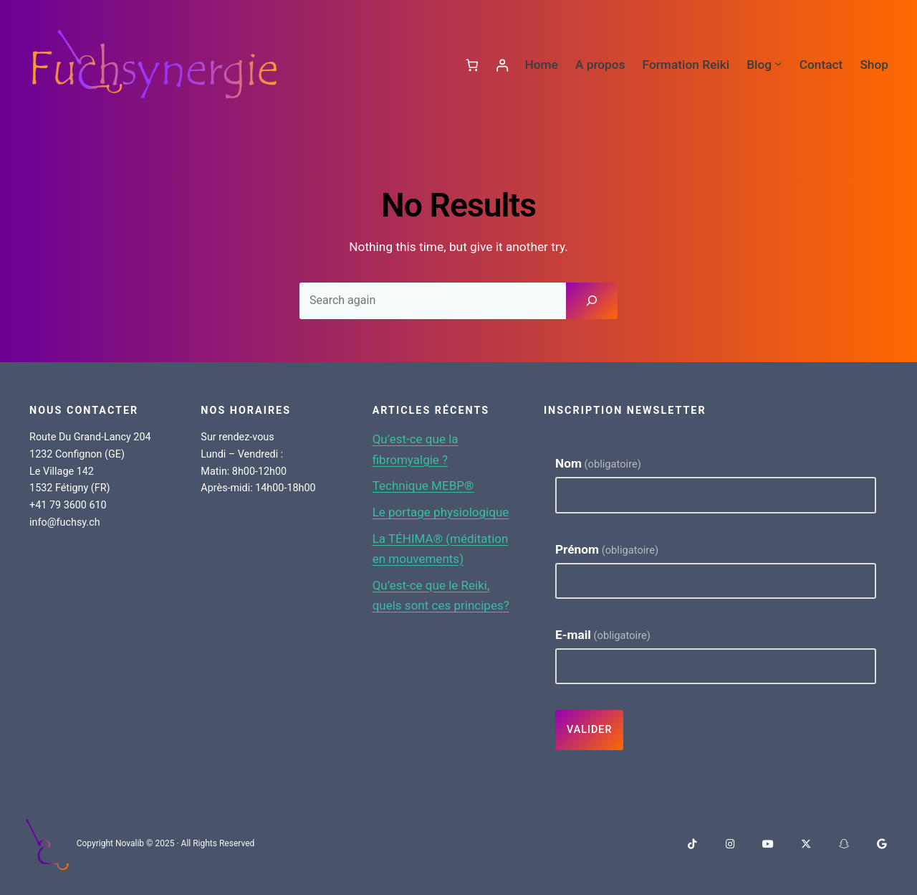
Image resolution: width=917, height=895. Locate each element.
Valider (590, 730)
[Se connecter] (501, 64)
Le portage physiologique (442, 512)
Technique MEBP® (424, 485)
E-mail (602, 634)
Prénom (606, 548)
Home (540, 64)
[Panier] (471, 64)
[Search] (592, 300)
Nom (598, 463)
